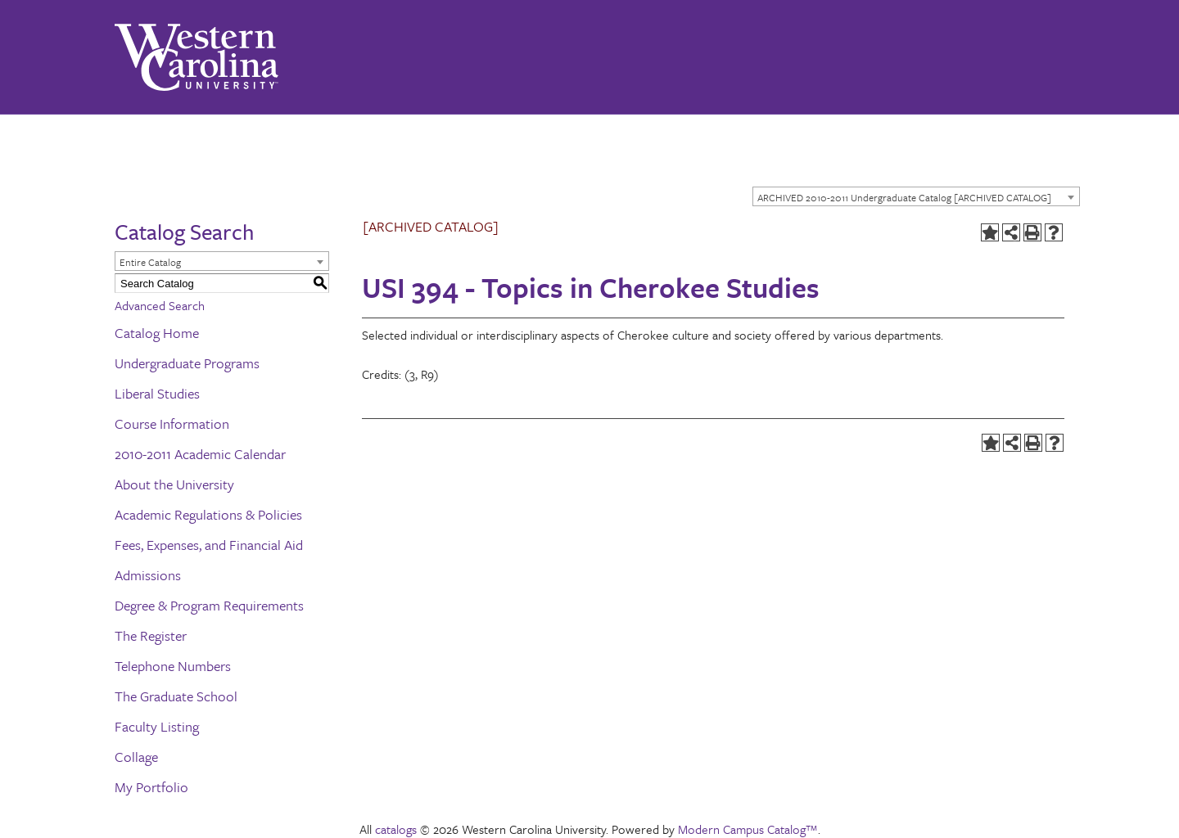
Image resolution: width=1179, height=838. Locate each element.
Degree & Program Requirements (209, 605)
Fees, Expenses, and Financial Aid (209, 544)
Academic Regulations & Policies (208, 514)
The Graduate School (176, 696)
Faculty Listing (157, 726)
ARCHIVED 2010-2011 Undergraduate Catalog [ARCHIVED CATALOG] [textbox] (904, 197)
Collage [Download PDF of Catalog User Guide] (136, 756)
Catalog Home (157, 332)
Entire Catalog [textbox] (150, 262)
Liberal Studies (157, 393)
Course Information (172, 423)
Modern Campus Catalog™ (748, 829)
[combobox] (916, 196)
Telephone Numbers (173, 666)
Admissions (148, 575)
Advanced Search (160, 305)
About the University (174, 484)
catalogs (396, 829)
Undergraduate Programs (187, 363)
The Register (151, 635)
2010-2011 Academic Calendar (200, 454)
